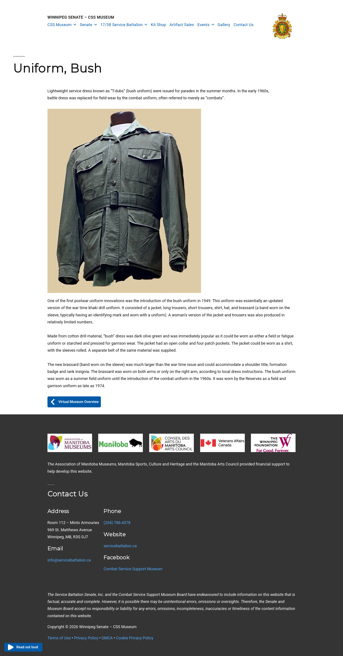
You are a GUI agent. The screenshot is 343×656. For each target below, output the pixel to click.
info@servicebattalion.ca (69, 560)
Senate (86, 24)
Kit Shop (158, 24)
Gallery (224, 24)
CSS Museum (59, 24)
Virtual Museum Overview (74, 402)
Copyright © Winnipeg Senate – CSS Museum (92, 626)
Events (204, 24)
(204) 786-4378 (116, 522)
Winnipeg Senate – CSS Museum (80, 17)
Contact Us (244, 24)
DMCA (107, 638)
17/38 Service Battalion (121, 24)
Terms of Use (59, 638)
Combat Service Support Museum (132, 569)
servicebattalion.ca (120, 546)
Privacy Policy (86, 638)
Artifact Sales (182, 24)
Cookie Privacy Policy (134, 638)
